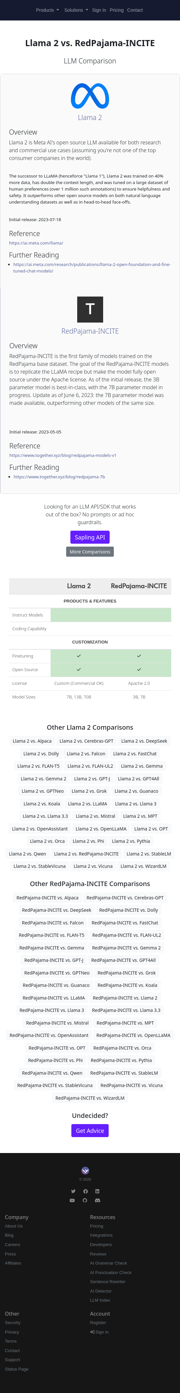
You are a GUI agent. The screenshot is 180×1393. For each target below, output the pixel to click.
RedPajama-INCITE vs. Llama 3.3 (126, 1010)
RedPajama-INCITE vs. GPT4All (123, 960)
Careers (12, 1244)
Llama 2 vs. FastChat (135, 753)
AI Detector (101, 1291)
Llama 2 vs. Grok (89, 791)
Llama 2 (90, 117)
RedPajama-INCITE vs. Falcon (52, 923)
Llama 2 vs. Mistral (95, 816)
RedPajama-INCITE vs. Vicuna (132, 1085)
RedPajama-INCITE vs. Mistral (57, 1023)
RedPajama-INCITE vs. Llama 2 (125, 998)
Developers (101, 1244)
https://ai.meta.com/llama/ (36, 243)
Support (12, 1359)
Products (45, 10)
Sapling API (90, 537)
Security (12, 1322)
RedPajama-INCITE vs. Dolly (128, 910)
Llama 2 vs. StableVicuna (40, 866)
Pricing (117, 10)
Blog (9, 1235)
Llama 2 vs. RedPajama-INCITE (86, 854)
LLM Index (100, 1300)
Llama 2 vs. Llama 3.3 (45, 816)
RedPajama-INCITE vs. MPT (125, 1023)
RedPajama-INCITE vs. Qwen (52, 1073)
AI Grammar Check (108, 1263)
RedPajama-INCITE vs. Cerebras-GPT (125, 898)
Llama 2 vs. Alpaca (32, 741)
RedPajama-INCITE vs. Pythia (121, 1060)
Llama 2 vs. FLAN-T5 (38, 766)
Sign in (99, 1332)
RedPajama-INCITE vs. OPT (57, 1048)
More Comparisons (90, 552)
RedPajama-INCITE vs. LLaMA (54, 998)
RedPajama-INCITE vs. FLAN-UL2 (126, 935)
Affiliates (13, 1263)
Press (10, 1254)
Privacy (12, 1332)
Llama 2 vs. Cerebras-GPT (87, 741)
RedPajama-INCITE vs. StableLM (124, 1073)
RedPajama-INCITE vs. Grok (127, 973)
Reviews (98, 1254)
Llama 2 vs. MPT (140, 816)
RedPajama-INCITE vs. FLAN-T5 (51, 935)
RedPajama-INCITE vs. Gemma (51, 948)
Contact (135, 10)
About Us (14, 1226)
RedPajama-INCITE (90, 331)
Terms (11, 1341)
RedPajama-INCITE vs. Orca (122, 1048)
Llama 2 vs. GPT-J (92, 779)
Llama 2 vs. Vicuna (93, 866)
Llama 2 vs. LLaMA (87, 804)
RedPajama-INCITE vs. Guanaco (56, 985)
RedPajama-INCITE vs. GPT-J (53, 960)
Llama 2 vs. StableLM (148, 854)
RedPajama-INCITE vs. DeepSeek (56, 910)
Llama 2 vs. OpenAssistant (40, 829)
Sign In (99, 10)
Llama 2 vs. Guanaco (136, 791)
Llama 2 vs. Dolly (41, 753)
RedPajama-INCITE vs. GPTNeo (57, 973)
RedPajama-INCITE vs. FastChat (124, 923)
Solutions (74, 10)
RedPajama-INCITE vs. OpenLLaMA (133, 1035)
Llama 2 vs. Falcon (86, 753)
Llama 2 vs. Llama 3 (136, 804)
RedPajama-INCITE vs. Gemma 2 (126, 948)
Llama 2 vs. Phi (88, 841)
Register (98, 1322)
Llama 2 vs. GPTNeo (43, 791)
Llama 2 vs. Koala (42, 804)
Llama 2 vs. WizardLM (143, 866)
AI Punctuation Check (111, 1272)
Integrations (101, 1235)
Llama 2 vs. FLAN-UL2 (90, 766)
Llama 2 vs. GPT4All (138, 779)
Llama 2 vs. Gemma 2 (43, 779)
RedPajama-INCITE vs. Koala (127, 985)
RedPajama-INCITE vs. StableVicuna (54, 1085)
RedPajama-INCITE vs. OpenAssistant (49, 1035)
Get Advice (90, 1130)
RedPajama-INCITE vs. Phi (55, 1060)
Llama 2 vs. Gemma (141, 766)
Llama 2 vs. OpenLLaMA (101, 829)
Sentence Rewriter (108, 1281)
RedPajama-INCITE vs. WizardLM (90, 1098)
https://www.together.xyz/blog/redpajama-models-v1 (63, 455)
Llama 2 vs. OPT (151, 829)
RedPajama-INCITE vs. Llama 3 (51, 1010)
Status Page (17, 1369)
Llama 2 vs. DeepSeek (144, 741)
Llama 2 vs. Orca (47, 841)
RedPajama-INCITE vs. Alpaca (47, 898)
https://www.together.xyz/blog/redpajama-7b (59, 477)
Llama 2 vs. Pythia (131, 841)
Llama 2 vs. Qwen (27, 854)
